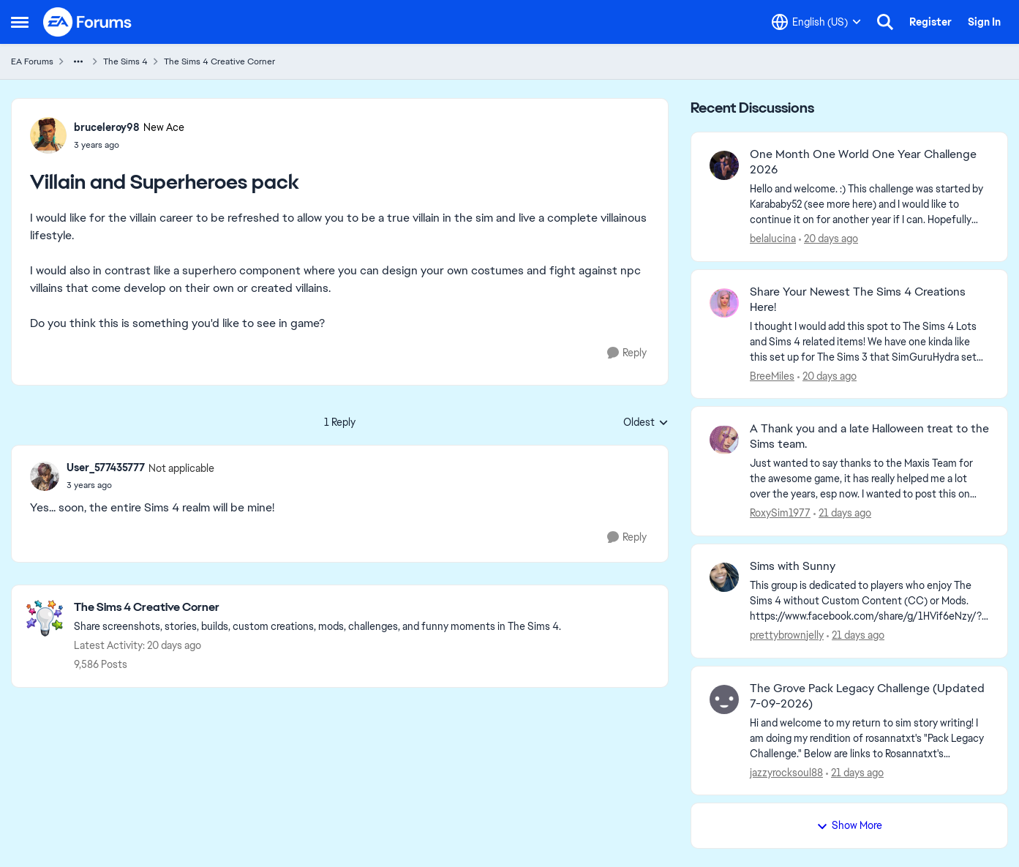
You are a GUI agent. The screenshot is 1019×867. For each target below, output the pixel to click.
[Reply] (627, 353)
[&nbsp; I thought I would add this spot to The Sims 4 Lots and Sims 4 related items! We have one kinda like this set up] (869, 341)
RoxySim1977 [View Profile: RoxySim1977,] (780, 512)
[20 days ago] (828, 239)
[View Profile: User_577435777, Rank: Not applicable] (44, 476)
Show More (849, 825)
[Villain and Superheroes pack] (140, 485)
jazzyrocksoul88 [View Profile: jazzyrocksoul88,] (786, 771)
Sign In (984, 22)
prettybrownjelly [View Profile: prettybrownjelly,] (787, 635)
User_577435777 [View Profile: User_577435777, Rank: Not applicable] (106, 467)
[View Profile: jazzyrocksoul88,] (724, 699)
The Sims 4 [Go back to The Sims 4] (125, 61)
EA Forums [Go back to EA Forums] (32, 61)
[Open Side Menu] (20, 22)
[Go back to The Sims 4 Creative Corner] (317, 607)
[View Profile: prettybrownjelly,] (724, 577)
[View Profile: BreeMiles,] (724, 303)
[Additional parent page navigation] (78, 61)
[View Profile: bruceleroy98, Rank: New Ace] (48, 135)
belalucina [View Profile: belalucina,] (773, 238)
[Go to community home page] (87, 22)
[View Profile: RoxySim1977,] (724, 439)
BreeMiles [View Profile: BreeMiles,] (772, 375)
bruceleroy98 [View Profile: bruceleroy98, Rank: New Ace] (107, 127)
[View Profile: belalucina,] (724, 165)
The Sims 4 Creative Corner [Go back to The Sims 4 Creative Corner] (219, 61)
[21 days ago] (842, 513)
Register (930, 22)
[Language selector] (816, 22)
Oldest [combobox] (646, 423)
